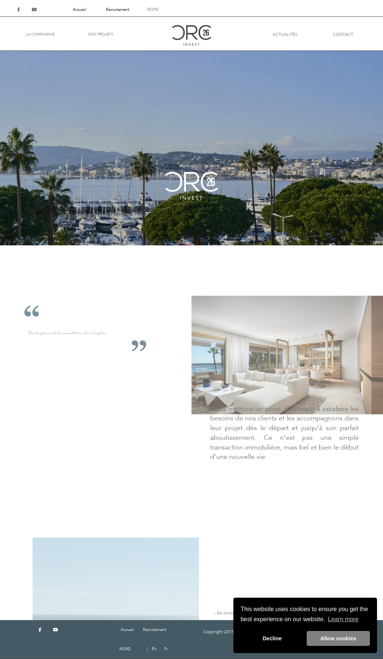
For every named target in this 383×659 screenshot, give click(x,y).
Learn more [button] (343, 619)
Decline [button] (272, 638)
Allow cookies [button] (338, 638)
